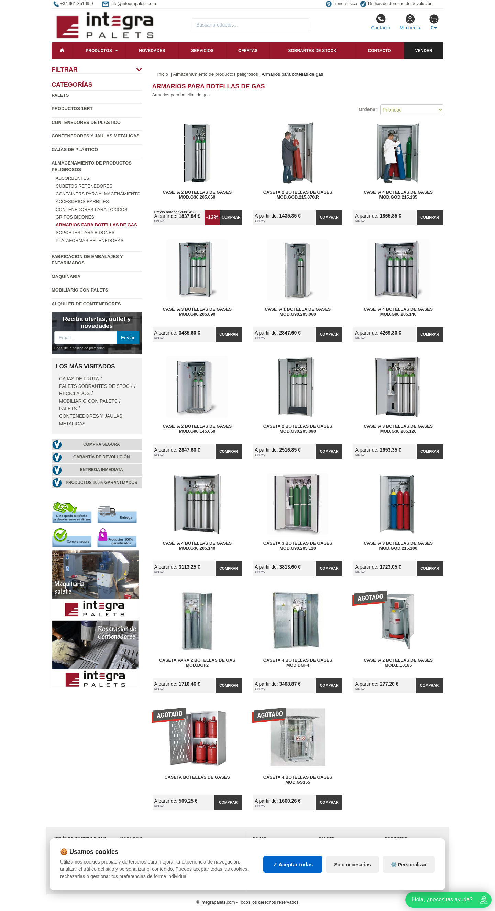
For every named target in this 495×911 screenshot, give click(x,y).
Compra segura (101, 444)
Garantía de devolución (101, 457)
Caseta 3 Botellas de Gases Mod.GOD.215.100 (398, 546)
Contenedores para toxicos (92, 209)
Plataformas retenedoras (89, 240)
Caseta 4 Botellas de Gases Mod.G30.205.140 (197, 546)
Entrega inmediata (101, 469)
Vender (423, 50)
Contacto (380, 22)
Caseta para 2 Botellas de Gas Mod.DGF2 (197, 663)
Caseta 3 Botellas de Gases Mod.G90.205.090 (197, 312)
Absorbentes (72, 178)
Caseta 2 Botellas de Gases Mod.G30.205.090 (297, 429)
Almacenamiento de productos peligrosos (215, 74)
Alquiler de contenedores (86, 303)
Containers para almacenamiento (98, 194)
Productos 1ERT (72, 108)
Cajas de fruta (79, 378)
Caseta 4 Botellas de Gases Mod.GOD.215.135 (398, 195)
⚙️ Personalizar (409, 864)
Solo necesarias (352, 864)
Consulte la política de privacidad (79, 348)
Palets (60, 95)
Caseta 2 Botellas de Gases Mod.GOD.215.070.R (297, 195)
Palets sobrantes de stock (96, 386)
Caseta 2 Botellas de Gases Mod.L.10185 (398, 663)
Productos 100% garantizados (102, 482)
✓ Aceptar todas (293, 864)
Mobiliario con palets (80, 290)
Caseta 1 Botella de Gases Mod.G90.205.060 (298, 312)
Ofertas (247, 50)
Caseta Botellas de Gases (197, 777)
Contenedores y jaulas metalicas (96, 135)
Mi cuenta (409, 22)
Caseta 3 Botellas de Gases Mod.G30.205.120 (398, 429)
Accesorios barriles (82, 201)
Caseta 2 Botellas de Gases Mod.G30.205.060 (197, 195)
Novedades (152, 50)
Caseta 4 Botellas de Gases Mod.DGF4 (297, 663)
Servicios (202, 50)
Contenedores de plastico (86, 122)
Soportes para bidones (85, 232)
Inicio (162, 74)
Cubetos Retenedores (84, 186)
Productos (99, 50)
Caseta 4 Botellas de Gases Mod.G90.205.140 (398, 312)
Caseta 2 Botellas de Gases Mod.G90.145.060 (197, 429)
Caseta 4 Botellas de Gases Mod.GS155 (297, 780)
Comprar (231, 217)
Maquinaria (66, 276)
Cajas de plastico (75, 149)
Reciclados (74, 393)
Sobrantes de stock (312, 50)
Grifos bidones (75, 217)
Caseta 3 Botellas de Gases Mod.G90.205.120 (297, 546)
